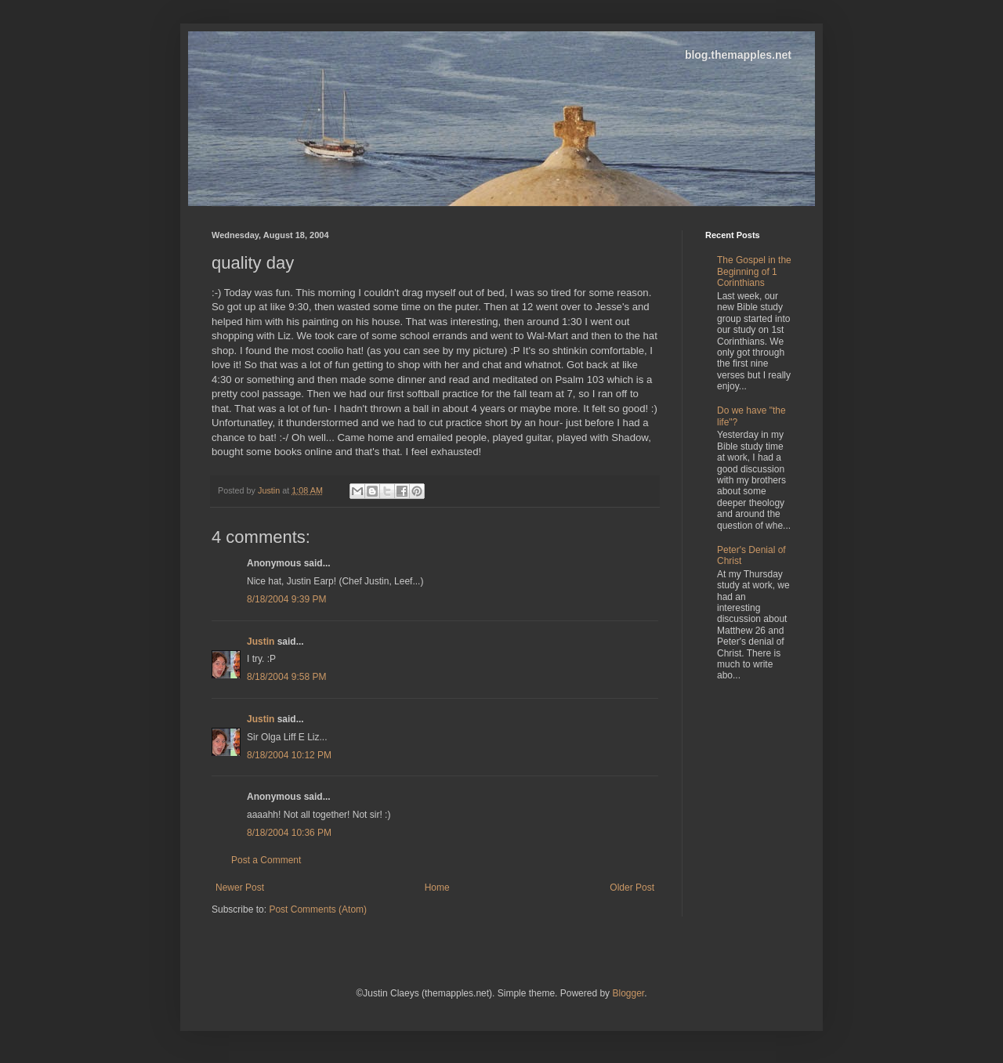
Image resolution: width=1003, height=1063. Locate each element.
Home (437, 887)
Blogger (628, 993)
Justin (260, 641)
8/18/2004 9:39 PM (286, 599)
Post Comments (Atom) (318, 909)
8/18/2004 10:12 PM (289, 755)
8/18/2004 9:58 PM (286, 676)
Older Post (632, 887)
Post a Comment (266, 860)
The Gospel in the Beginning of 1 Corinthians (754, 271)
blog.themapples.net (738, 55)
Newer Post (239, 887)
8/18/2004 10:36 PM (289, 832)
